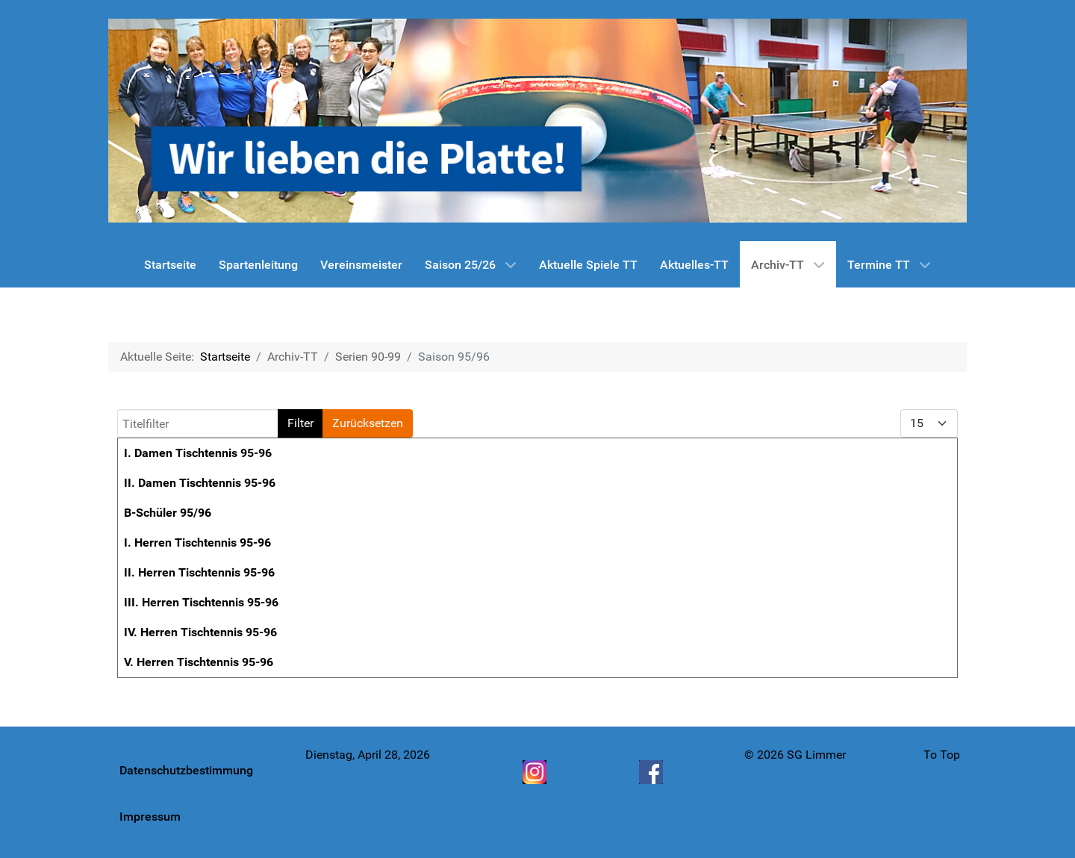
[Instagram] (536, 772)
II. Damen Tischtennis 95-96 (199, 483)
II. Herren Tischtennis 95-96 (199, 572)
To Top (941, 754)
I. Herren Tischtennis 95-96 (197, 542)
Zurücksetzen (367, 423)
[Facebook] (652, 772)
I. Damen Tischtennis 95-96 (198, 453)
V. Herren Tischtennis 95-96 (198, 662)
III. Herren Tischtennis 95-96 (201, 602)
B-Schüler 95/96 (167, 513)
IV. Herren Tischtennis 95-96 (200, 632)
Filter (300, 423)
